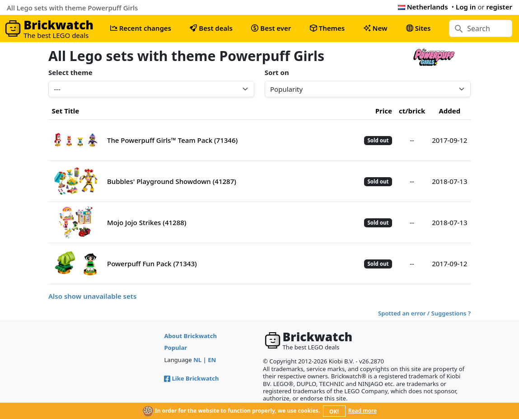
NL (197, 360)
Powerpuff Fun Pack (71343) (152, 263)
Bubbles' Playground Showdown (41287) (171, 181)
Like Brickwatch (191, 378)
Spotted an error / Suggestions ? (424, 313)
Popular (175, 348)
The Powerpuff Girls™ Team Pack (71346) (172, 140)
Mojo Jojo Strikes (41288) (147, 222)
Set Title (65, 110)
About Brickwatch (190, 336)
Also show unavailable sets (92, 296)
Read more (362, 410)
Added (449, 110)
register (499, 6)
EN (212, 360)
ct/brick (412, 110)
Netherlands (423, 6)
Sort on (277, 72)
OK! (334, 411)
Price (383, 110)
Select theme (70, 72)
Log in (466, 6)
